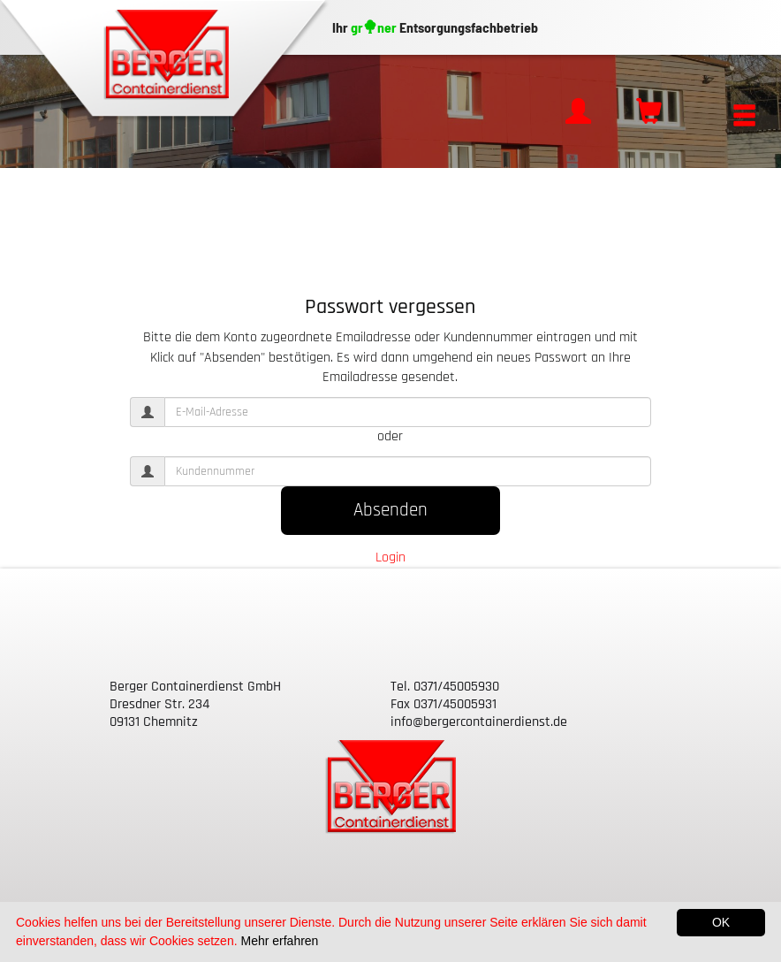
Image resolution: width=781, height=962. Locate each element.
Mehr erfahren (279, 941)
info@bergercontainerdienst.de (478, 722)
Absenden (390, 510)
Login (390, 557)
